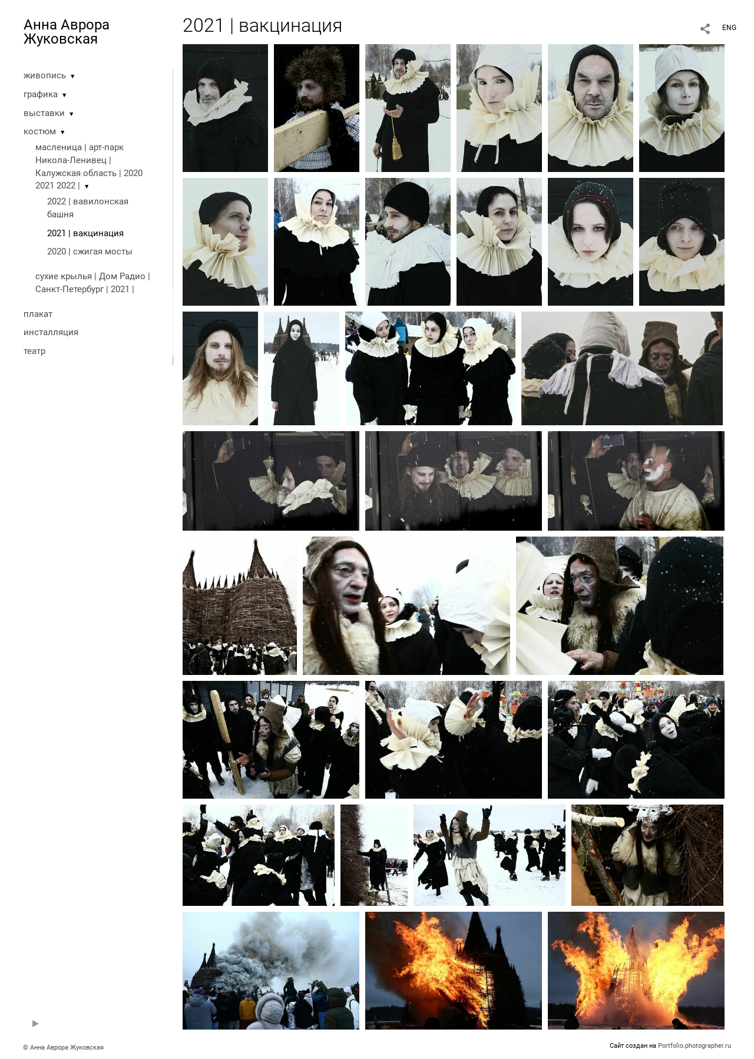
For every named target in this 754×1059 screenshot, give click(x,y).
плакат (38, 314)
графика (41, 94)
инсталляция (51, 332)
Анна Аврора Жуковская (67, 31)
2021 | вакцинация (85, 233)
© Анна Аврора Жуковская (63, 1047)
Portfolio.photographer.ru (694, 1046)
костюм (40, 131)
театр (34, 351)
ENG (729, 28)
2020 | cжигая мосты (90, 251)
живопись (45, 75)
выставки (44, 113)
